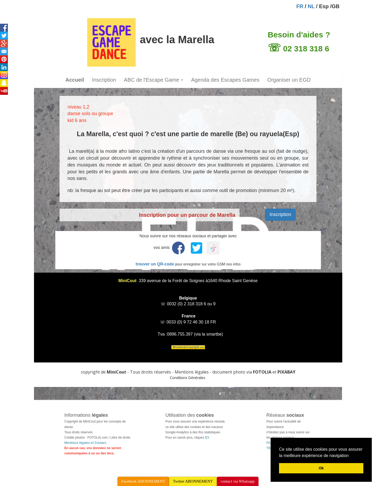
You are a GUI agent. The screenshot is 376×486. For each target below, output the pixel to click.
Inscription (104, 80)
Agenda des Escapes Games (225, 80)
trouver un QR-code (163, 260)
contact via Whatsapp (238, 481)
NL (311, 6)
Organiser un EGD (289, 80)
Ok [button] (321, 468)
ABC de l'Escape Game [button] (153, 80)
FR (299, 6)
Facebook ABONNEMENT (143, 481)
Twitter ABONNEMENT (193, 481)
